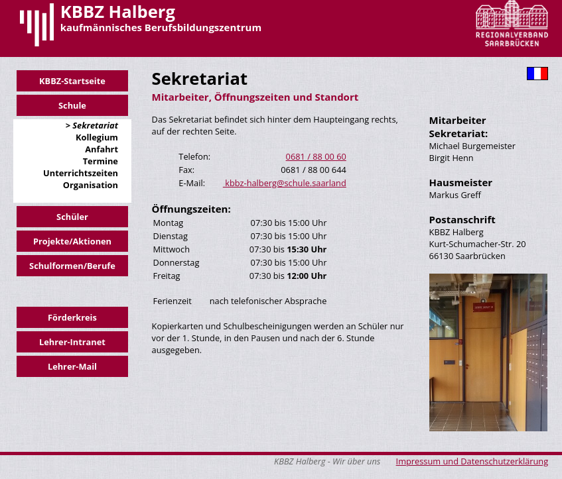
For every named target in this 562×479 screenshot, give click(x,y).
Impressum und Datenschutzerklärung (472, 461)
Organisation (90, 185)
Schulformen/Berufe (72, 266)
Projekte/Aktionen (72, 241)
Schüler (72, 217)
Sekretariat (94, 125)
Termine (100, 161)
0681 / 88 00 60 (316, 156)
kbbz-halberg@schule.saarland (284, 183)
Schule (72, 105)
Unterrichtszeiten (80, 173)
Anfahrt (101, 149)
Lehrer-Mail (72, 366)
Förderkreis (72, 317)
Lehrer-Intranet (72, 342)
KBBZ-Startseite (72, 81)
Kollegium (97, 137)
